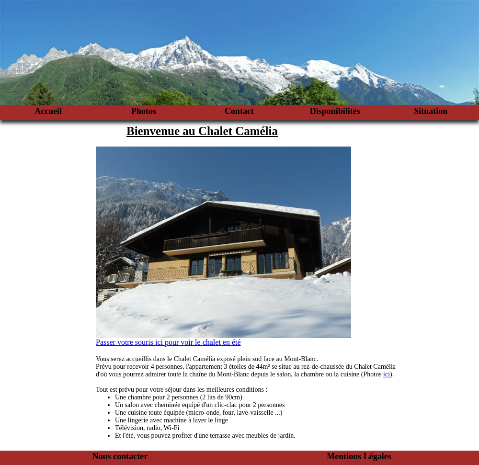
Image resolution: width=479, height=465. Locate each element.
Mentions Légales (359, 456)
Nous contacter (120, 456)
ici (386, 374)
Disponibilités (335, 111)
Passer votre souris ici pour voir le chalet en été (168, 342)
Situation (430, 111)
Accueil (48, 111)
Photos (143, 111)
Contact (239, 111)
